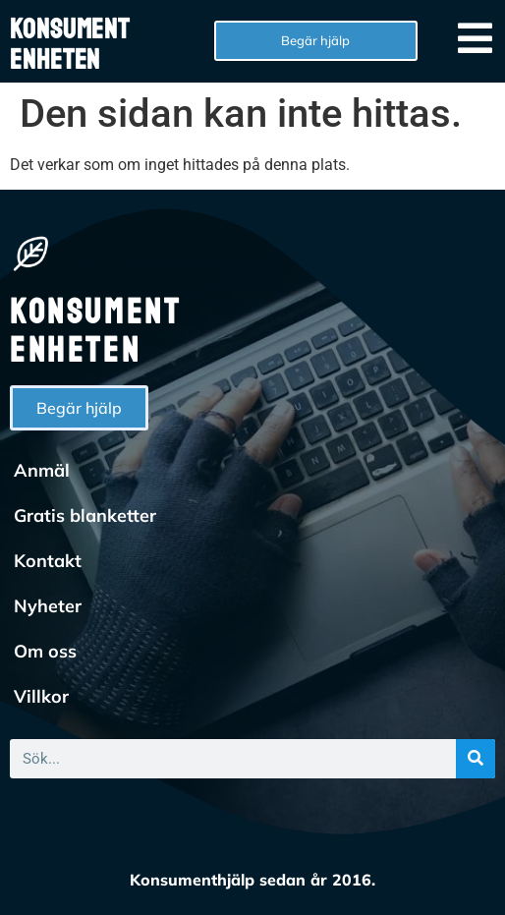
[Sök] (475, 758)
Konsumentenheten (70, 45)
